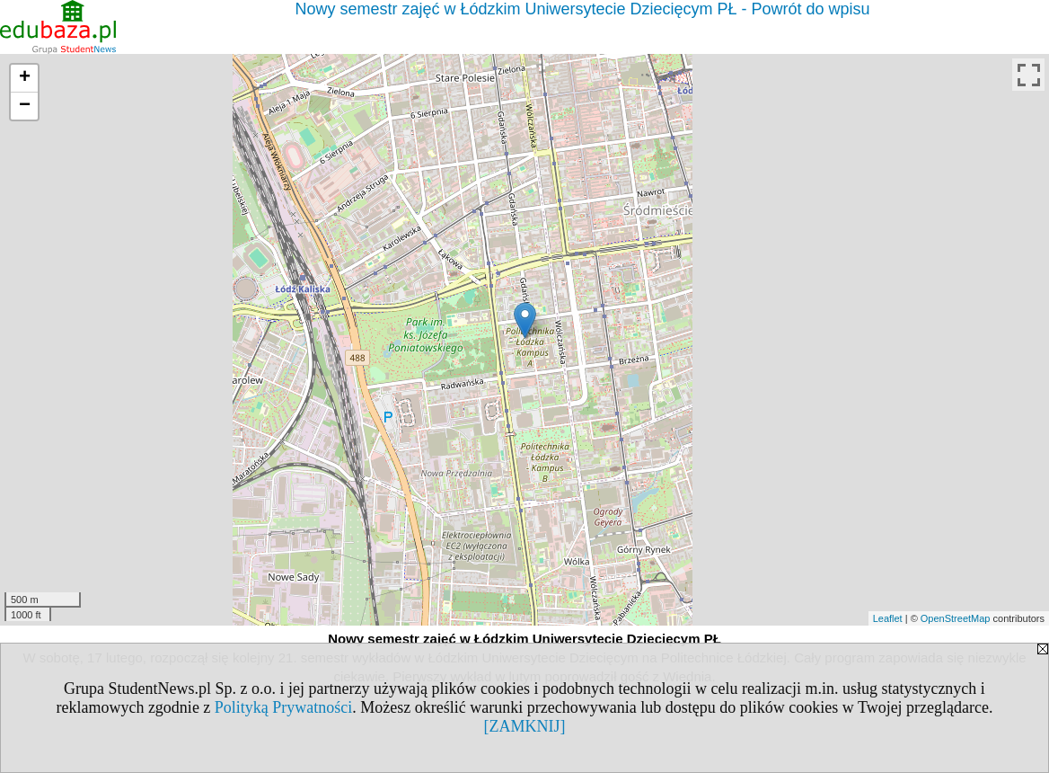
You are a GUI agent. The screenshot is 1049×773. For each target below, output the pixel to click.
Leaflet (888, 618)
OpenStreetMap (956, 618)
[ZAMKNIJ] (525, 726)
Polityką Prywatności (284, 707)
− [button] (25, 106)
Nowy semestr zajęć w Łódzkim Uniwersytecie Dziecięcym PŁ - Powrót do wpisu (582, 9)
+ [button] (25, 78)
